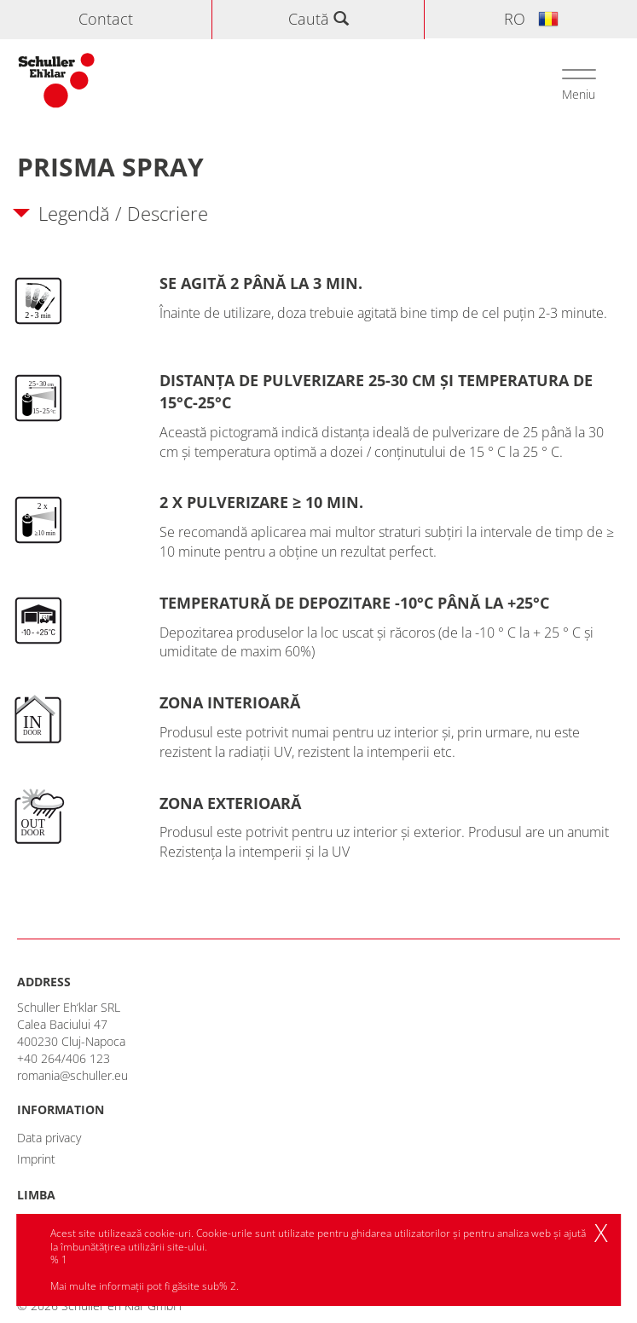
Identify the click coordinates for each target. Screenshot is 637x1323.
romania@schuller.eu (72, 1075)
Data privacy (49, 1137)
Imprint (36, 1159)
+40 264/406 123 (63, 1058)
